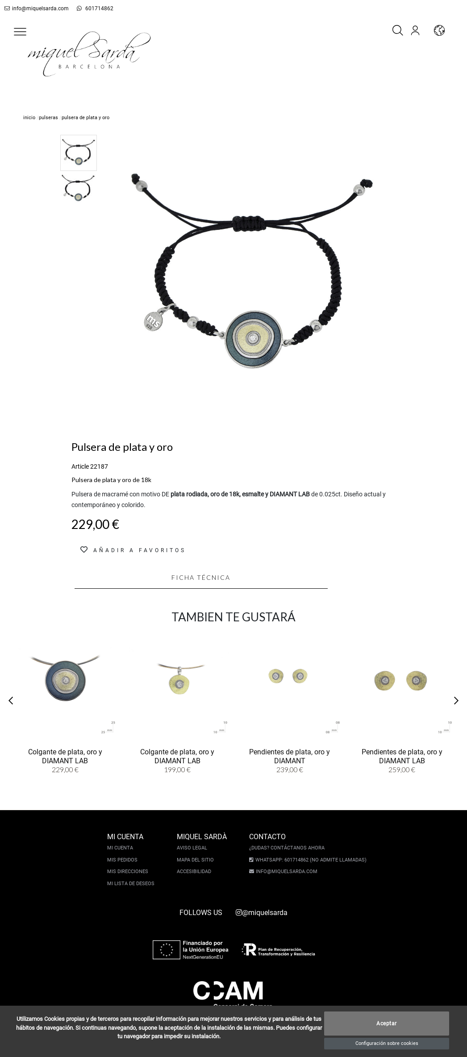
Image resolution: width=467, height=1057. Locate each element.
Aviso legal (194, 848)
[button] (20, 31)
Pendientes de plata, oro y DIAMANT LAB (402, 756)
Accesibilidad (196, 871)
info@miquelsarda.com (35, 8)
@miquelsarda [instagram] (261, 912)
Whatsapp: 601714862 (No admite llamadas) (308, 860)
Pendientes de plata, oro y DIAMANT (289, 756)
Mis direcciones (129, 871)
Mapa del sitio (197, 860)
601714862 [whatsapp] (88, 8)
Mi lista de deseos (133, 883)
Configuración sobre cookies (386, 1043)
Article (80, 466)
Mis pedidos (124, 860)
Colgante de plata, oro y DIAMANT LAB (65, 756)
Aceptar (386, 1023)
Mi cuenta (122, 848)
